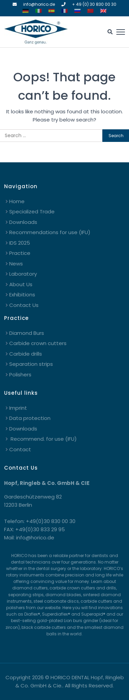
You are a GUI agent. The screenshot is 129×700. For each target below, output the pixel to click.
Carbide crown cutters (38, 343)
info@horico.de (39, 4)
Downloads (23, 222)
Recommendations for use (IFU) (49, 232)
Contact (20, 449)
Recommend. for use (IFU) (43, 438)
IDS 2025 (19, 242)
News (16, 263)
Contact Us (24, 305)
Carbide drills (25, 353)
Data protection (30, 418)
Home (17, 201)
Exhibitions (22, 294)
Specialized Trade (32, 211)
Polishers (20, 374)
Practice (19, 253)
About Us (20, 284)
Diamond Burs (26, 333)
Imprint (18, 407)
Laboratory (23, 273)
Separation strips (31, 364)
